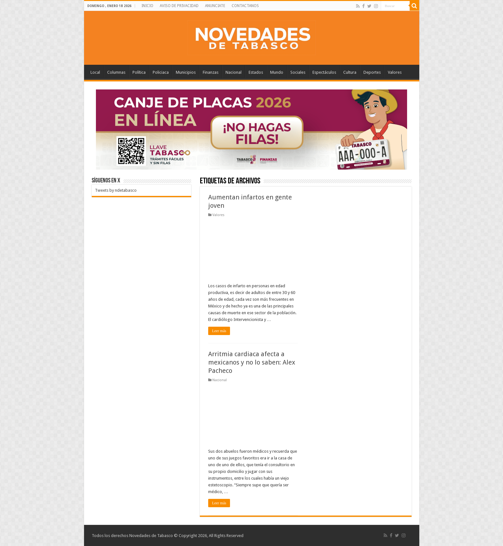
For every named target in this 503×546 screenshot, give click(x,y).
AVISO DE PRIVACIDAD (179, 6)
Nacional (234, 72)
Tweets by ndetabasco (116, 190)
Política (139, 72)
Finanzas (210, 72)
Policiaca (161, 72)
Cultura (349, 72)
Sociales (297, 72)
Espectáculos (324, 72)
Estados (256, 72)
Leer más (219, 331)
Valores (395, 72)
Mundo (276, 72)
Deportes (372, 72)
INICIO (147, 6)
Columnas (116, 72)
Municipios (186, 72)
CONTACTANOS (245, 6)
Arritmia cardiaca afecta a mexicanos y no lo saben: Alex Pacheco (251, 362)
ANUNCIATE (215, 6)
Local (95, 72)
